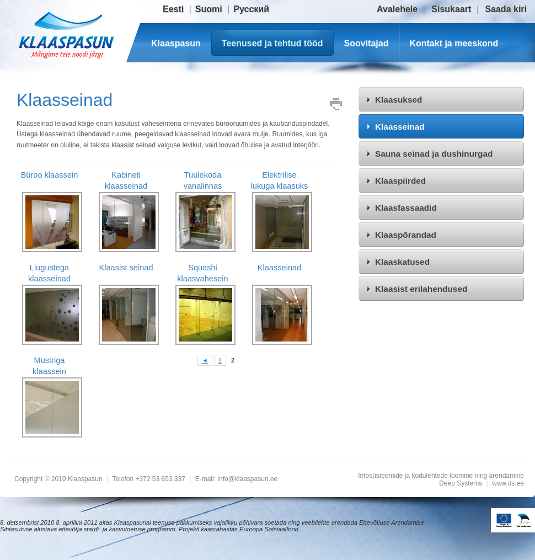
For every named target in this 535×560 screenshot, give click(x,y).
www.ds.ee (508, 483)
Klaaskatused (402, 261)
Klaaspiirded (400, 180)
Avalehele (397, 9)
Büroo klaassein (49, 174)
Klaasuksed (398, 99)
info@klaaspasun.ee (247, 479)
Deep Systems (460, 483)
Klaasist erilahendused (421, 289)
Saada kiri (506, 9)
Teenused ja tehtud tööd (272, 43)
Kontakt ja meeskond (453, 43)
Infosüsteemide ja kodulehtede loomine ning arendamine (441, 475)
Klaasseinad (400, 126)
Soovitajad (366, 43)
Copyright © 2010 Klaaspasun (59, 479)
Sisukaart (451, 9)
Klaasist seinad (126, 267)
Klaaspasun (176, 43)
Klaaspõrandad (405, 234)
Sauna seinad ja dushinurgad (434, 153)
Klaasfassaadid (406, 207)
